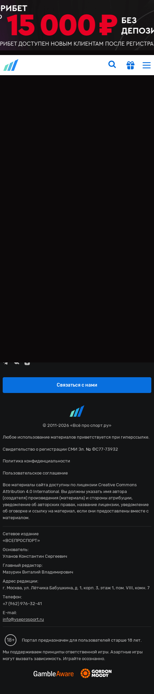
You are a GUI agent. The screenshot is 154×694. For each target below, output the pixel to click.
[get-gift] (130, 66)
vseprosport (11, 65)
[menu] (147, 65)
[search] (112, 65)
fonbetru (77, 347)
